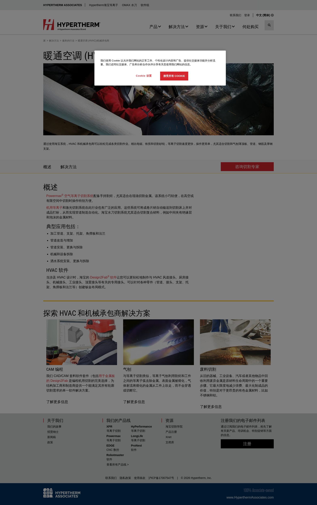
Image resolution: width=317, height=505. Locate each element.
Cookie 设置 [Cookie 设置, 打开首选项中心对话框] (144, 75)
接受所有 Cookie (174, 75)
